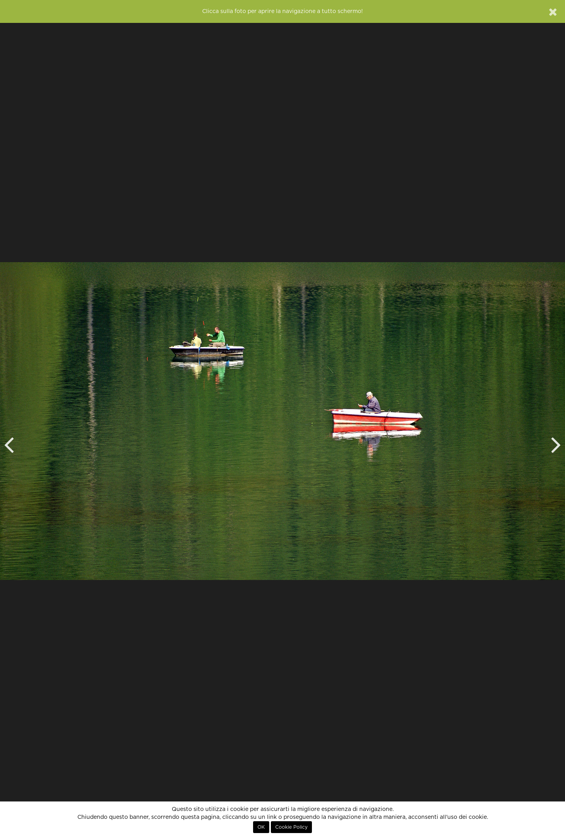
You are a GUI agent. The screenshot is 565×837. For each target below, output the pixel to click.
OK (261, 827)
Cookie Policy (291, 827)
